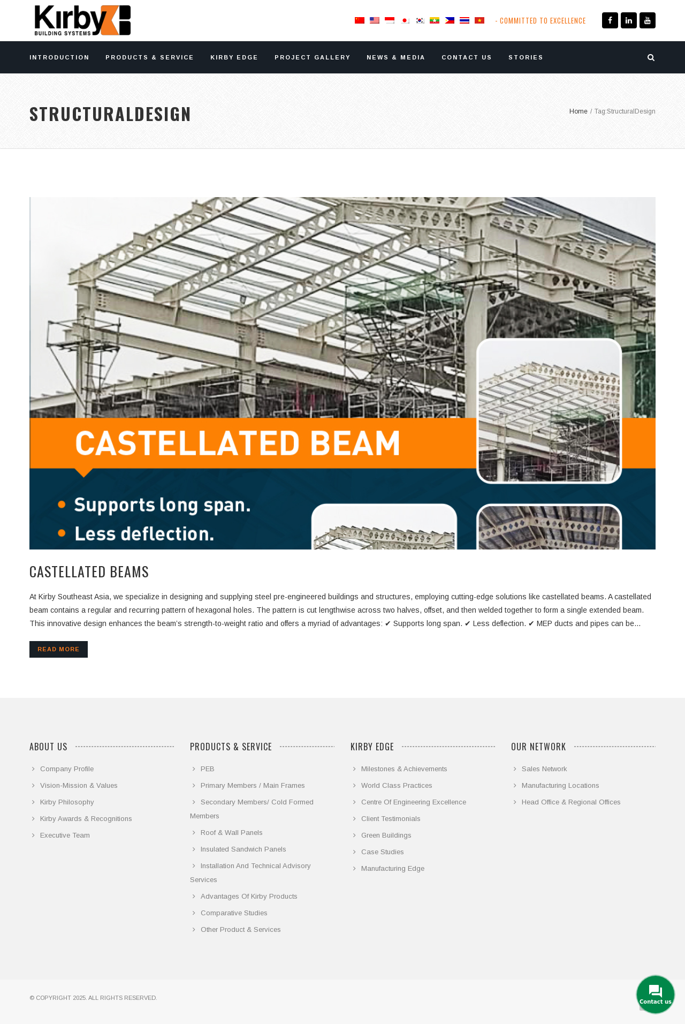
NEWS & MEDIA (396, 57)
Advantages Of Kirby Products (249, 896)
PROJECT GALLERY (313, 57)
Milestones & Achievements (404, 769)
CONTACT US (467, 57)
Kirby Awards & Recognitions (86, 819)
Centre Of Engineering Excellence (413, 802)
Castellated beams (89, 571)
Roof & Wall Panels (232, 833)
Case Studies (382, 852)
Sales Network (544, 769)
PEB (208, 769)
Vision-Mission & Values (79, 785)
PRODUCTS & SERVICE (149, 57)
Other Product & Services (241, 929)
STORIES (526, 57)
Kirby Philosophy (67, 802)
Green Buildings (386, 835)
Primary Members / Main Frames (253, 785)
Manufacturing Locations (560, 785)
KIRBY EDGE (234, 57)
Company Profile (67, 769)
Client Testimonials (391, 819)
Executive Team (65, 835)
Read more (58, 649)
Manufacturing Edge (392, 868)
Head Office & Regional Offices (571, 802)
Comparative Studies (234, 913)
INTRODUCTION (59, 57)
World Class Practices (396, 785)
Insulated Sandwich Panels (243, 849)
